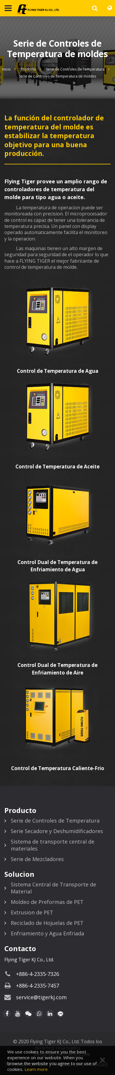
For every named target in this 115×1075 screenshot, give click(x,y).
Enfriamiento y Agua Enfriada (47, 933)
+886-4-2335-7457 (37, 985)
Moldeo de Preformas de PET (47, 901)
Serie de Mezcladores (37, 859)
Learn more (36, 1069)
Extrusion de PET (32, 912)
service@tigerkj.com (41, 997)
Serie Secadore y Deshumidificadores (57, 831)
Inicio (6, 69)
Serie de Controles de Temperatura (75, 69)
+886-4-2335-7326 (37, 973)
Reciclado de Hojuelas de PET (47, 922)
